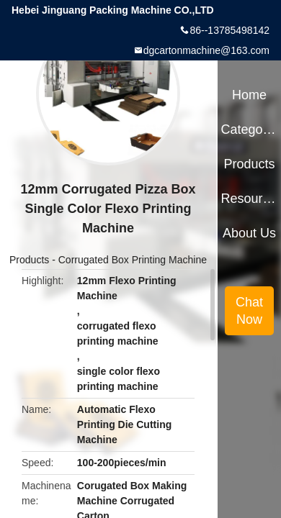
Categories (248, 129)
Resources (248, 198)
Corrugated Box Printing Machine (132, 259)
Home (249, 95)
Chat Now (249, 311)
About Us (249, 233)
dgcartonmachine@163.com (206, 50)
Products (29, 259)
